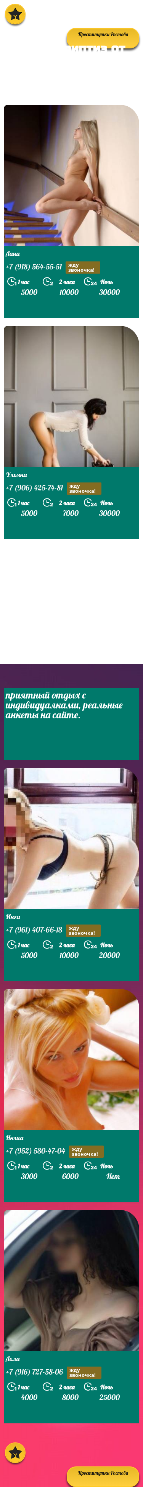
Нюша (14, 1137)
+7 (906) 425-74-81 (53, 488)
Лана (12, 253)
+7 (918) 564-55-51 (53, 267)
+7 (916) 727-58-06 (53, 1373)
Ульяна (16, 474)
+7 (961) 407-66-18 (53, 931)
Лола (12, 1358)
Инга (13, 916)
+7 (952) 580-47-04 (55, 1152)
